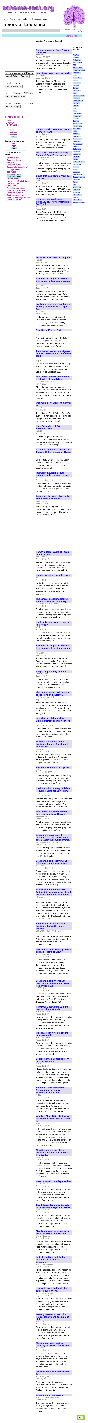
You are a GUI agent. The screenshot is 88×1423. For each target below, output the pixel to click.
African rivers (13, 158)
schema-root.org (14, 117)
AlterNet (76, 55)
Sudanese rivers (14, 200)
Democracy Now (78, 96)
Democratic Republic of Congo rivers (17, 168)
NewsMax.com (78, 144)
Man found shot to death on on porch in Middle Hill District (53, 1232)
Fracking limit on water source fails (52, 1372)
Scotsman (76, 172)
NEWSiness (77, 136)
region (8, 120)
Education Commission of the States (78, 100)
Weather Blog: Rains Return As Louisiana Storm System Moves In (53, 1118)
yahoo (82, 30)
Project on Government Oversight (77, 154)
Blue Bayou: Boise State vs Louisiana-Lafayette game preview (51, 926)
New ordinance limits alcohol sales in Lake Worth (52, 1289)
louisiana (13, 132)
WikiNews (76, 192)
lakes (14, 146)
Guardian (76, 106)
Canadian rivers (14, 165)
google (75, 30)
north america (13, 125)
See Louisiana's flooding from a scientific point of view (53, 950)
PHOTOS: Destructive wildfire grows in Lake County (52, 1008)
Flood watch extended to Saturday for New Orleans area (53, 1344)
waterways (14, 134)
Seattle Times (77, 174)
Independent (77, 113)
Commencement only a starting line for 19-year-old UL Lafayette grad (53, 353)
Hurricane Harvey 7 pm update (52, 767)
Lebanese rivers (14, 174)
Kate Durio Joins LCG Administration (48, 427)
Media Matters (78, 123)
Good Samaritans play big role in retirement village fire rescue (53, 1206)
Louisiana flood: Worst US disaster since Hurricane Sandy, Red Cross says (53, 983)
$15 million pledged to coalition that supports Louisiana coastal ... (53, 281)
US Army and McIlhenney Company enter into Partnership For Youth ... (53, 201)
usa (9, 127)
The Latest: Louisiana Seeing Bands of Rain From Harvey (52, 153)
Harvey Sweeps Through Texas (53, 575)
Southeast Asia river (16, 195)
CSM (74, 75)
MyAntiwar (76, 134)
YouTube (81, 32)
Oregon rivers (13, 179)
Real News (77, 164)
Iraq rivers (11, 172)
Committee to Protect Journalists (77, 80)
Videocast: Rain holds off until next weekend (52, 1034)
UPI (74, 185)
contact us (71, 36)
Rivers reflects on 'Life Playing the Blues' (52, 51)
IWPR (75, 111)
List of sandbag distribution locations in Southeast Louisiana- (51, 1259)
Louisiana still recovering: (50, 1395)
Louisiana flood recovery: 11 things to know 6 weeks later (51, 862)
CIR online (76, 73)
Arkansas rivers (14, 160)
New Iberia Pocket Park (48, 330)
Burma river (12, 162)
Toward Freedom (79, 177)
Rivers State (12, 186)
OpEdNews (77, 149)
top (80, 1418)
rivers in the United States (18, 181)
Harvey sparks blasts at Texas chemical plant (52, 130)
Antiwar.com (77, 60)
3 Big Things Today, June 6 (51, 671)
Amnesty (76, 57)
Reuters (75, 167)
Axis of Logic (77, 62)
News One (76, 141)
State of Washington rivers (18, 197)
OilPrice (75, 146)
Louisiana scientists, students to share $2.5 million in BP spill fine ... (53, 306)
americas (10, 122)
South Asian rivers (15, 193)
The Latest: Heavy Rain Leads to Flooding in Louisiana (52, 378)
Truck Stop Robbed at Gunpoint (53, 257)
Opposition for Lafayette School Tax (53, 404)
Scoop (75, 169)
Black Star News (79, 70)
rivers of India (13, 183)
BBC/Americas (78, 68)
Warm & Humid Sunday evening (53, 1181)
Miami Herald (77, 126)
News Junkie (77, 139)
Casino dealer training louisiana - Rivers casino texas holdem (53, 789)
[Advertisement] (54, 109)
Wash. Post (77, 187)
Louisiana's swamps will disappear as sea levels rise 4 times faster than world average (53, 837)
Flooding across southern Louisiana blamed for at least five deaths (52, 744)
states (11, 130)
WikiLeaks (76, 190)
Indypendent (77, 116)
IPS (74, 108)
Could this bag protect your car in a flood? (53, 177)
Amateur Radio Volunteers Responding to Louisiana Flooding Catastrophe (50, 1090)
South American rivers (16, 190)
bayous (15, 143)
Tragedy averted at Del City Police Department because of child (52, 1317)
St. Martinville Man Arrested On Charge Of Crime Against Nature (53, 450)
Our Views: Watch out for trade (53, 73)
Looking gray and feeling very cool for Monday (52, 1060)
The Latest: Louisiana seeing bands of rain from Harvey (51, 812)
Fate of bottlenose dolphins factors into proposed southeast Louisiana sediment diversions (53, 892)
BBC (74, 65)
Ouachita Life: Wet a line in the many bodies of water (53, 497)
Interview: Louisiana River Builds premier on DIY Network (53, 474)
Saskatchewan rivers (16, 188)
